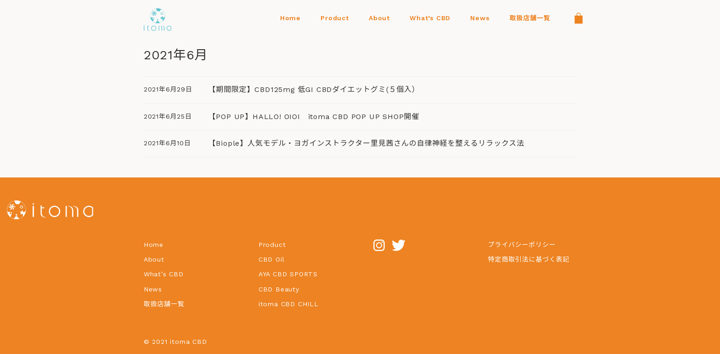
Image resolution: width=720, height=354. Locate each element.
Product (272, 244)
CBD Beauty (280, 289)
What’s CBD (164, 274)
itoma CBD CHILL (289, 304)
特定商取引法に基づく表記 (529, 259)
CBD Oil (272, 259)
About (154, 259)
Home (153, 244)
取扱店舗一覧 (164, 304)
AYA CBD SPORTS (288, 274)
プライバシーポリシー (522, 244)
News (153, 289)
